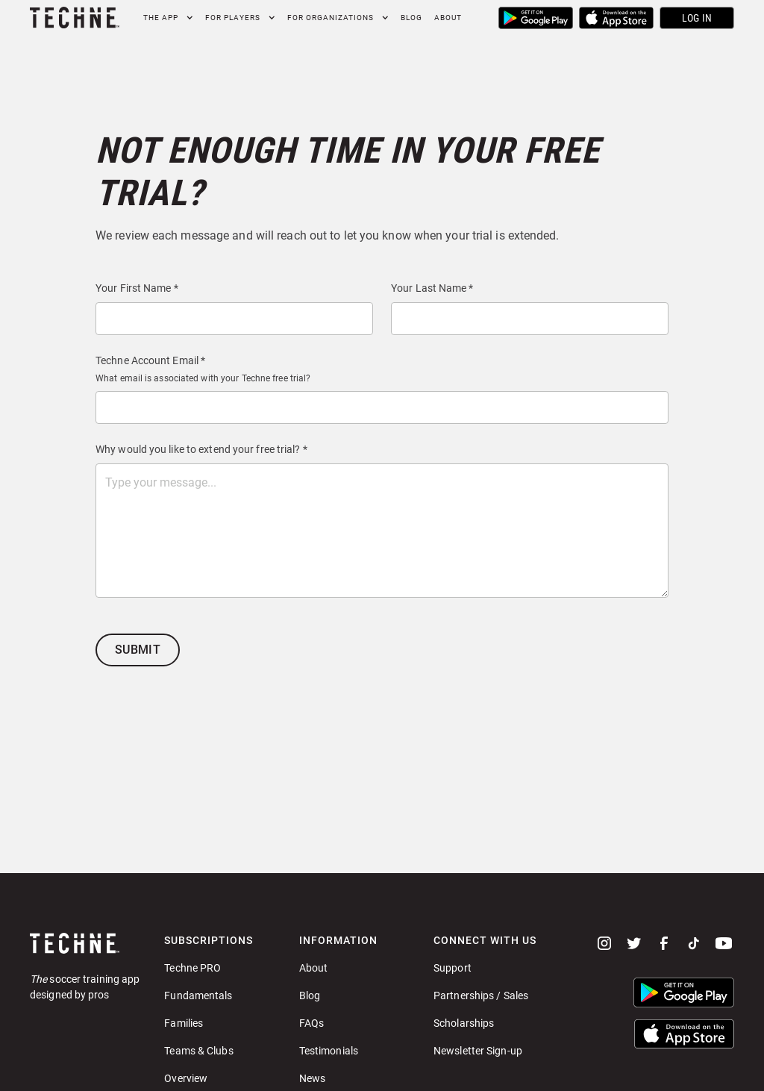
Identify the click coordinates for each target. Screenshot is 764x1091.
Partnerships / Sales (480, 995)
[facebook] (664, 943)
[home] (74, 17)
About (448, 17)
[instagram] (604, 943)
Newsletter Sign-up (477, 1051)
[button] (168, 17)
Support (452, 968)
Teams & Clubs (198, 1051)
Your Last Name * (432, 288)
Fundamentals (198, 995)
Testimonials (328, 1051)
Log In (697, 18)
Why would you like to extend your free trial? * (201, 449)
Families (183, 1023)
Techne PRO (192, 968)
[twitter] (634, 943)
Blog (411, 17)
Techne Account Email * (150, 360)
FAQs (311, 1023)
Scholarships (463, 1023)
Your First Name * (137, 288)
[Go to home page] (85, 943)
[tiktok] (693, 943)
